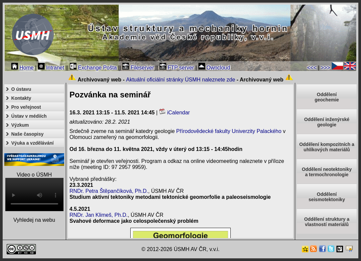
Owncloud (214, 67)
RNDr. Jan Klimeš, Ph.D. (98, 215)
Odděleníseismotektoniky (326, 197)
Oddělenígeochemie (326, 97)
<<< (311, 67)
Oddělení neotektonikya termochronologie (327, 172)
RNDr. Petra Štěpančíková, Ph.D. (108, 191)
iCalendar (174, 112)
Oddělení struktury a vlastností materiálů (326, 221)
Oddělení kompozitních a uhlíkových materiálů (326, 147)
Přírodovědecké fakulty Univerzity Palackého (229, 131)
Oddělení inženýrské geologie (326, 122)
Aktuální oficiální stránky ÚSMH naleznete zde (180, 79)
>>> (325, 67)
